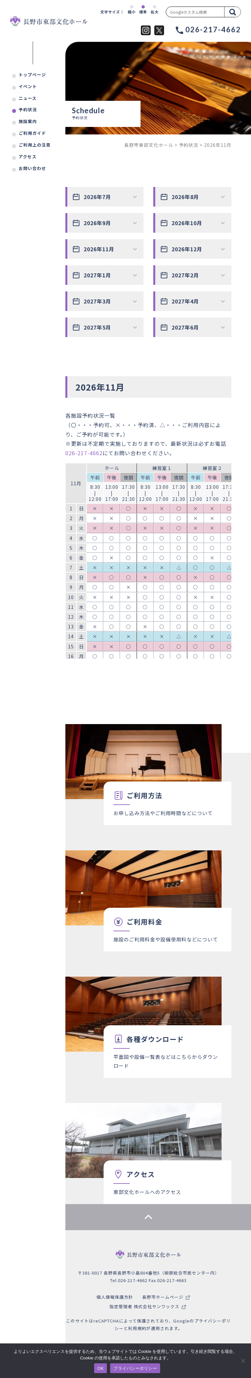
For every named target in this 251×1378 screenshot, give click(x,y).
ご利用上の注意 (35, 145)
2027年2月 (185, 275)
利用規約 (137, 1328)
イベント (28, 86)
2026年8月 (185, 197)
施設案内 (28, 121)
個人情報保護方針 (114, 1297)
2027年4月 (185, 301)
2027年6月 (185, 327)
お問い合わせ (32, 168)
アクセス (28, 156)
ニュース (28, 98)
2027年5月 (97, 327)
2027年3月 (97, 301)
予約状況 (28, 109)
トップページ (32, 74)
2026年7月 (97, 197)
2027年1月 (97, 275)
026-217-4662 (84, 453)
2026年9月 (97, 223)
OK (100, 1368)
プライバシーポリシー (135, 1368)
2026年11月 (99, 249)
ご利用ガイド (32, 133)
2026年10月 (187, 223)
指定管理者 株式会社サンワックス (144, 1306)
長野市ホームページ (162, 1297)
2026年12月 (187, 249)
